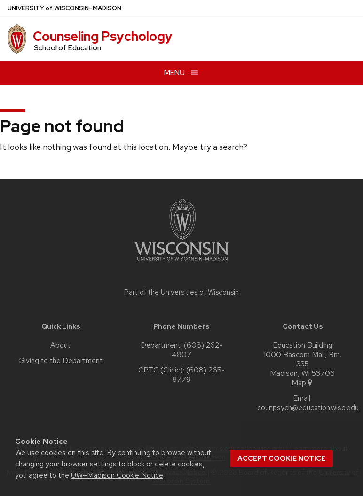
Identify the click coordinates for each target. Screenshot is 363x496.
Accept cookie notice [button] (281, 458)
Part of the (181, 292)
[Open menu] (181, 73)
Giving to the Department (60, 360)
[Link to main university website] (181, 262)
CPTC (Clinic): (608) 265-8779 (181, 374)
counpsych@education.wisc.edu (308, 407)
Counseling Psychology (103, 36)
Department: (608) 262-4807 (181, 350)
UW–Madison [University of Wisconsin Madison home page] (64, 8)
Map (303, 383)
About (60, 345)
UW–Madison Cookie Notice (117, 475)
